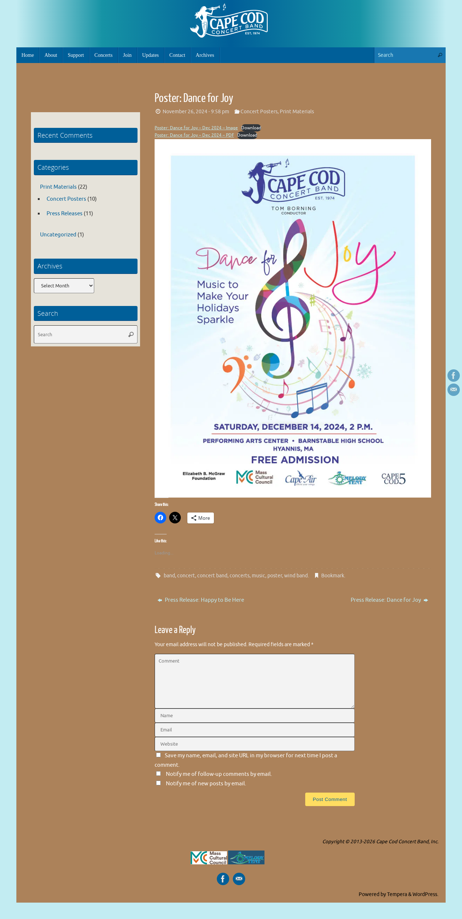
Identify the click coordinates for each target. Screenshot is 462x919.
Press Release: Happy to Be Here (201, 600)
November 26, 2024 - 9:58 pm (196, 112)
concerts (240, 576)
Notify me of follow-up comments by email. (219, 774)
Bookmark (332, 576)
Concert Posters (259, 112)
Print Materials (297, 112)
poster (274, 576)
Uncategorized (58, 234)
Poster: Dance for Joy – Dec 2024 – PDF (194, 135)
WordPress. (425, 894)
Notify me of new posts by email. (206, 783)
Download (251, 128)
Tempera (397, 894)
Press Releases (65, 213)
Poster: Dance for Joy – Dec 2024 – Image (196, 128)
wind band (296, 576)
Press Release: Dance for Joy (389, 600)
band (169, 576)
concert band (212, 576)
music (258, 576)
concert (186, 576)
